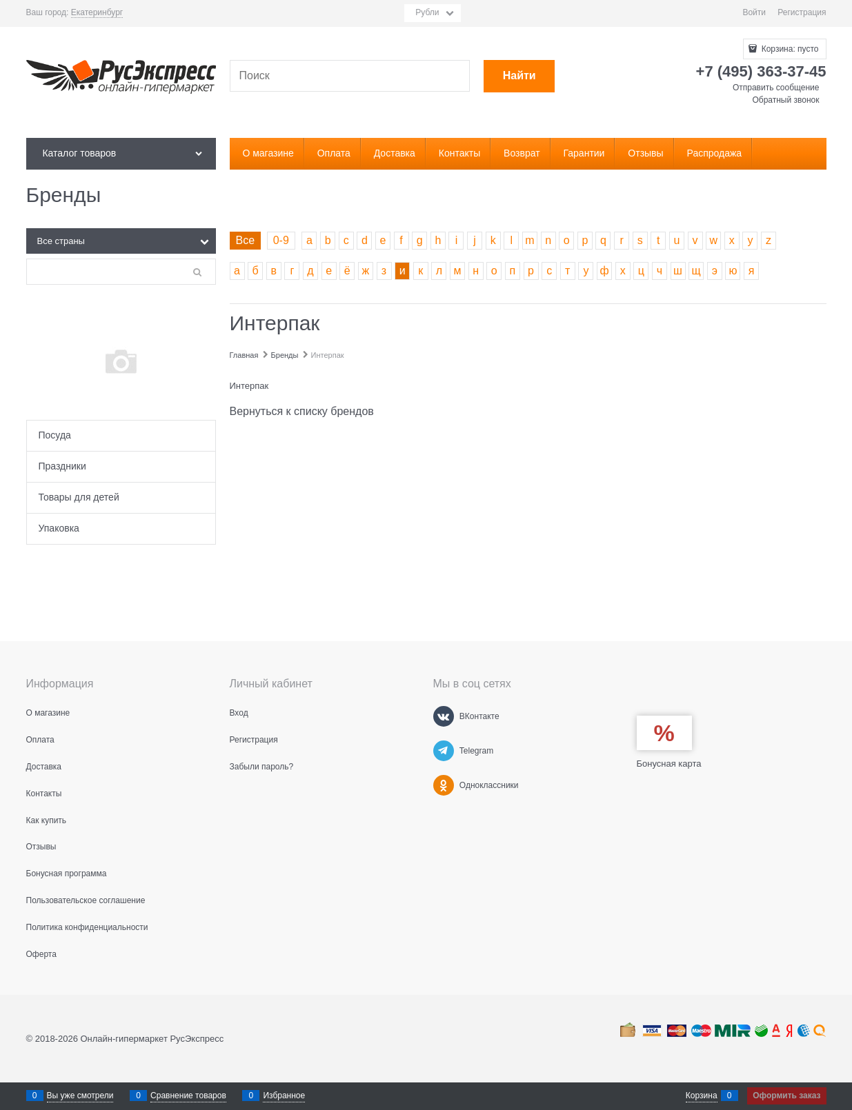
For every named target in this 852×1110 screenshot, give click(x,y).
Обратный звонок (785, 100)
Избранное (284, 1095)
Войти (754, 12)
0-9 (281, 240)
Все (245, 240)
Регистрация (801, 12)
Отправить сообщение (776, 87)
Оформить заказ (786, 1095)
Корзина (701, 1095)
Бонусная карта (669, 763)
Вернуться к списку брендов (302, 411)
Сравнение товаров (188, 1095)
